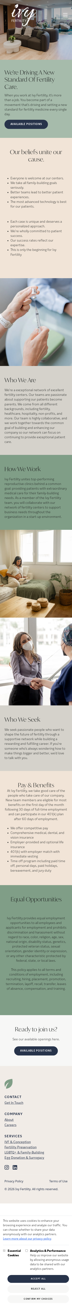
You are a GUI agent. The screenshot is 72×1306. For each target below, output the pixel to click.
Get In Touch (13, 1103)
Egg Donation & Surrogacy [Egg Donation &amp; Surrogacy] (24, 1158)
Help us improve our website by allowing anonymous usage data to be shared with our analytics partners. (49, 1260)
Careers (10, 1125)
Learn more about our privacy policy (27, 1238)
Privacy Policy (13, 1181)
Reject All (38, 1289)
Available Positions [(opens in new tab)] (36, 1051)
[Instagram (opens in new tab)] (6, 1167)
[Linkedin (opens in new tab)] (15, 1167)
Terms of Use (58, 1181)
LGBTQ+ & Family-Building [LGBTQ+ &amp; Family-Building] (24, 1152)
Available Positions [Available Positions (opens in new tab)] (26, 124)
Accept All (38, 1279)
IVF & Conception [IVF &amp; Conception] (17, 1142)
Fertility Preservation (20, 1147)
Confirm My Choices (38, 1299)
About (9, 1120)
